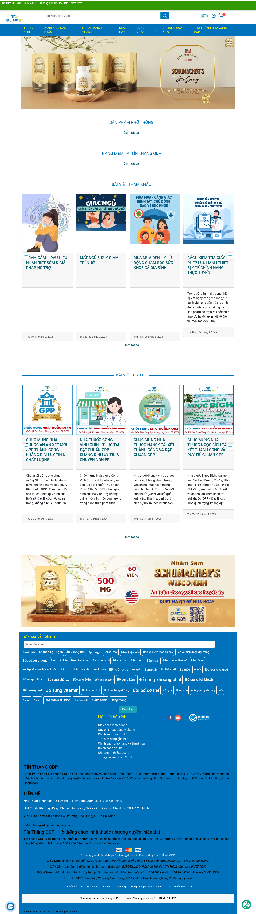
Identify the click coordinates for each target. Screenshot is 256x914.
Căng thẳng (118, 697)
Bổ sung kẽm (126, 676)
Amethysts (29, 649)
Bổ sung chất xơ (59, 676)
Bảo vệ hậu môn (130, 649)
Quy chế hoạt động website (116, 726)
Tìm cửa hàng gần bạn (113, 736)
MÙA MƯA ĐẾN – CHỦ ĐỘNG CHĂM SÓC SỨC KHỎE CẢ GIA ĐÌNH (207, 204)
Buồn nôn (182, 687)
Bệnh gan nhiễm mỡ (175, 657)
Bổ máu (185, 666)
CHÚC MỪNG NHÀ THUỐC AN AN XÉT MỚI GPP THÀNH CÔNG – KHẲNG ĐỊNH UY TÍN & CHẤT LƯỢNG (100, 396)
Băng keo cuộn (80, 657)
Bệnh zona (100, 666)
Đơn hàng (92, 883)
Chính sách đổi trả (110, 745)
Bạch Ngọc (94, 649)
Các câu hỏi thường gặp (180, 883)
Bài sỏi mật (111, 649)
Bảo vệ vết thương (35, 657)
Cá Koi (26, 697)
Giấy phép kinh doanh (112, 722)
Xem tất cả (131, 133)
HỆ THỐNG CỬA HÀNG (171, 30)
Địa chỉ (106, 883)
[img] (214, 16)
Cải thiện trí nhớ (57, 697)
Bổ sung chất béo (33, 676)
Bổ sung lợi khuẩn (199, 676)
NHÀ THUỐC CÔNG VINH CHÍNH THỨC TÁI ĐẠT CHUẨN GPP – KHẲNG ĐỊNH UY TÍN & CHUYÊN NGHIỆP (153, 396)
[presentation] (25, 254)
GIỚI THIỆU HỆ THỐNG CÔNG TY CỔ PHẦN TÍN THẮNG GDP (46, 204)
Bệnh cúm (137, 657)
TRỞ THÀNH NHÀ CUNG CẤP (210, 30)
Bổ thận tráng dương (116, 687)
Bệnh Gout (197, 657)
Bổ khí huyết (168, 666)
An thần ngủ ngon (51, 649)
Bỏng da (136, 666)
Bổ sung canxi (216, 666)
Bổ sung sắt (32, 687)
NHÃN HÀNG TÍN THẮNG (94, 30)
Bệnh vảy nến (82, 666)
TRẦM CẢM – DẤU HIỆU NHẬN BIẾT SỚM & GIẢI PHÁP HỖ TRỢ (100, 204)
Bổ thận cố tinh (91, 687)
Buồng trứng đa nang (203, 687)
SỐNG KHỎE (146, 30)
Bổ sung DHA (82, 676)
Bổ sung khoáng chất (160, 676)
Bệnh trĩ (65, 666)
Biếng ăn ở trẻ (118, 666)
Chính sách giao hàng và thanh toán (122, 740)
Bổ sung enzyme (104, 676)
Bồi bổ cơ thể (146, 687)
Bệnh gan (153, 657)
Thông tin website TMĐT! (115, 754)
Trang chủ (29, 30)
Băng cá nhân (59, 657)
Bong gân (151, 666)
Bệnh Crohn (120, 657)
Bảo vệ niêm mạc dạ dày (158, 649)
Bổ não (197, 666)
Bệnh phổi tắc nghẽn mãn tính (40, 666)
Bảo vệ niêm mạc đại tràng (192, 649)
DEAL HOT (122, 30)
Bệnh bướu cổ (101, 657)
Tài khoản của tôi (72, 883)
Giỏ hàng (121, 883)
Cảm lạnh (99, 697)
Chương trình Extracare (113, 749)
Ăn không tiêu (75, 649)
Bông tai (168, 687)
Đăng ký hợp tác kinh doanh (146, 883)
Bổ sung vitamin (62, 687)
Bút (221, 687)
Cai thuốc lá (81, 697)
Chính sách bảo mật (111, 731)
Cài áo (37, 697)
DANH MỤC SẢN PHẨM (61, 30)
